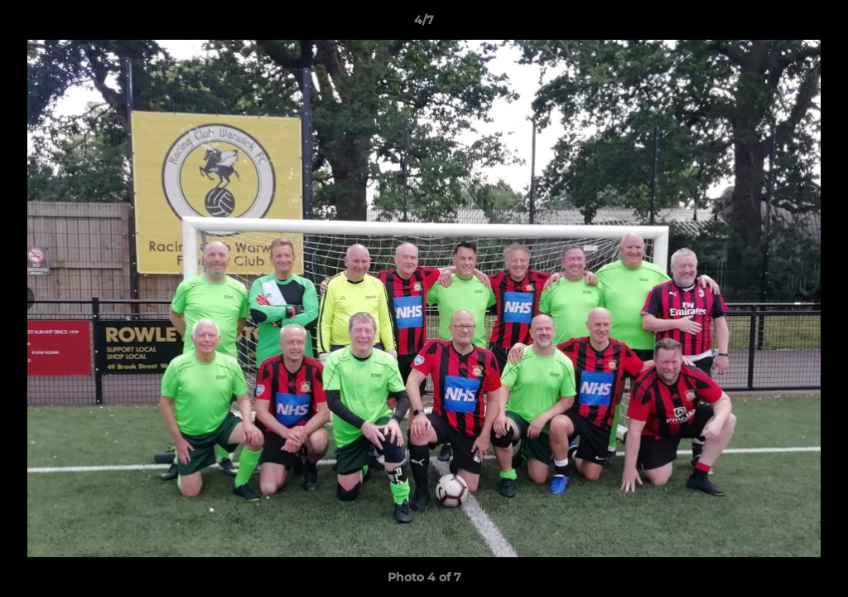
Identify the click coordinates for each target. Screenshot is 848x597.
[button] (818, 24)
